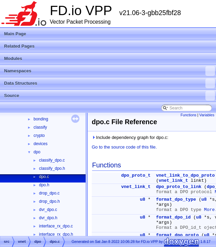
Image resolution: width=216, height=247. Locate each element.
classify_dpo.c (52, 160)
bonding (41, 119)
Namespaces (109, 71)
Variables (206, 115)
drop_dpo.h (49, 201)
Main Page (15, 33)
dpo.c (44, 176)
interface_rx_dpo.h (56, 234)
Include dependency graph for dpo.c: (130, 137)
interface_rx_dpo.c (56, 226)
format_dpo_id (173, 217)
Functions (188, 115)
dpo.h (44, 185)
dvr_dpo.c (48, 209)
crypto (39, 135)
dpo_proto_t (136, 175)
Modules (13, 58)
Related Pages (19, 46)
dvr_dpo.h (48, 217)
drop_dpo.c (49, 193)
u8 (142, 199)
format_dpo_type (176, 199)
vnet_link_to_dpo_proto (185, 175)
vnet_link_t (173, 180)
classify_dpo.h (52, 168)
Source (109, 96)
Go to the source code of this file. (124, 147)
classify (40, 127)
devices (41, 143)
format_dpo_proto (177, 235)
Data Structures (109, 83)
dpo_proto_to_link (179, 186)
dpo (37, 152)
